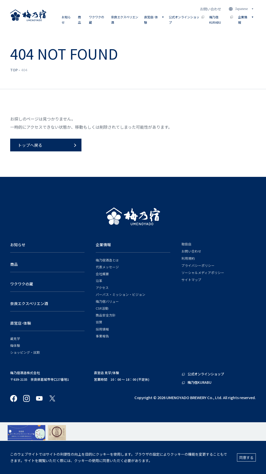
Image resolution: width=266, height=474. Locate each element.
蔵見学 (15, 338)
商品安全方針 (106, 315)
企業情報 (103, 244)
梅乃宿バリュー (107, 301)
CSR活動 (102, 308)
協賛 (99, 322)
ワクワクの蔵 (96, 19)
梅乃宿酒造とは (107, 260)
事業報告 (102, 336)
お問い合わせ (210, 8)
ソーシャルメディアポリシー (202, 272)
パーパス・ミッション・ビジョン (120, 294)
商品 (79, 19)
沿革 (99, 281)
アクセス (102, 287)
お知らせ (66, 19)
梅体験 (15, 345)
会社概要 (102, 274)
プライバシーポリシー (198, 265)
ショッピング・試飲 (25, 352)
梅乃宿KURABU (221, 19)
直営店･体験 (20, 323)
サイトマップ (191, 280)
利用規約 (188, 258)
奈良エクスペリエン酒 (124, 19)
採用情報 (102, 329)
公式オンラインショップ (186, 19)
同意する (246, 457)
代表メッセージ (107, 267)
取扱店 (186, 244)
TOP (14, 69)
